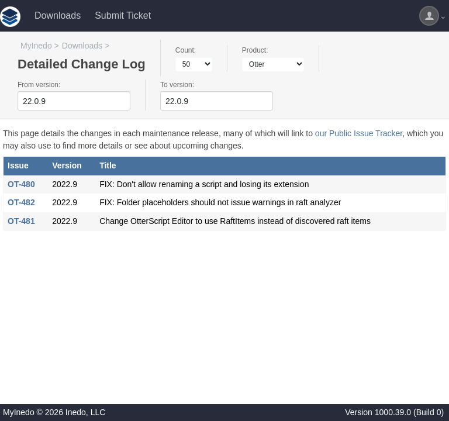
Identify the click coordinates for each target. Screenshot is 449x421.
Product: (255, 50)
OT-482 (21, 202)
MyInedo (36, 45)
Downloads (57, 15)
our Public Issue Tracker (358, 133)
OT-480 (21, 184)
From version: (39, 85)
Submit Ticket (123, 15)
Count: (185, 50)
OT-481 (21, 221)
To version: (177, 85)
